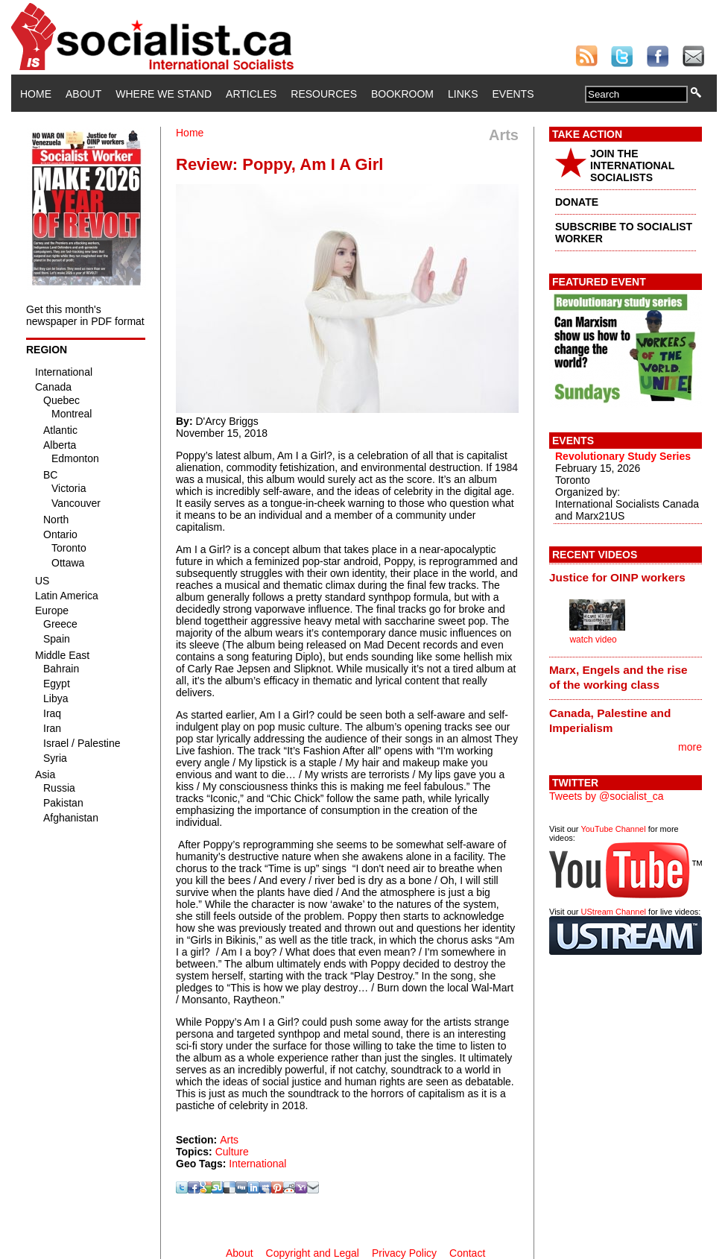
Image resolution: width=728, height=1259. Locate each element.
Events (513, 94)
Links (463, 94)
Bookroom (402, 94)
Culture (232, 1152)
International (257, 1164)
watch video (592, 639)
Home (35, 94)
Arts (229, 1140)
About (83, 94)
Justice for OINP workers (617, 577)
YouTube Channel (612, 828)
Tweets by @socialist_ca (606, 796)
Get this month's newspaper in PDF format (85, 315)
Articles (251, 94)
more (690, 747)
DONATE (576, 202)
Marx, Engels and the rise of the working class (618, 677)
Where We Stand (163, 94)
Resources (324, 94)
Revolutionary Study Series (623, 456)
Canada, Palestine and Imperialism (610, 720)
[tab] (625, 577)
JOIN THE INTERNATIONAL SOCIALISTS (632, 165)
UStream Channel (613, 911)
